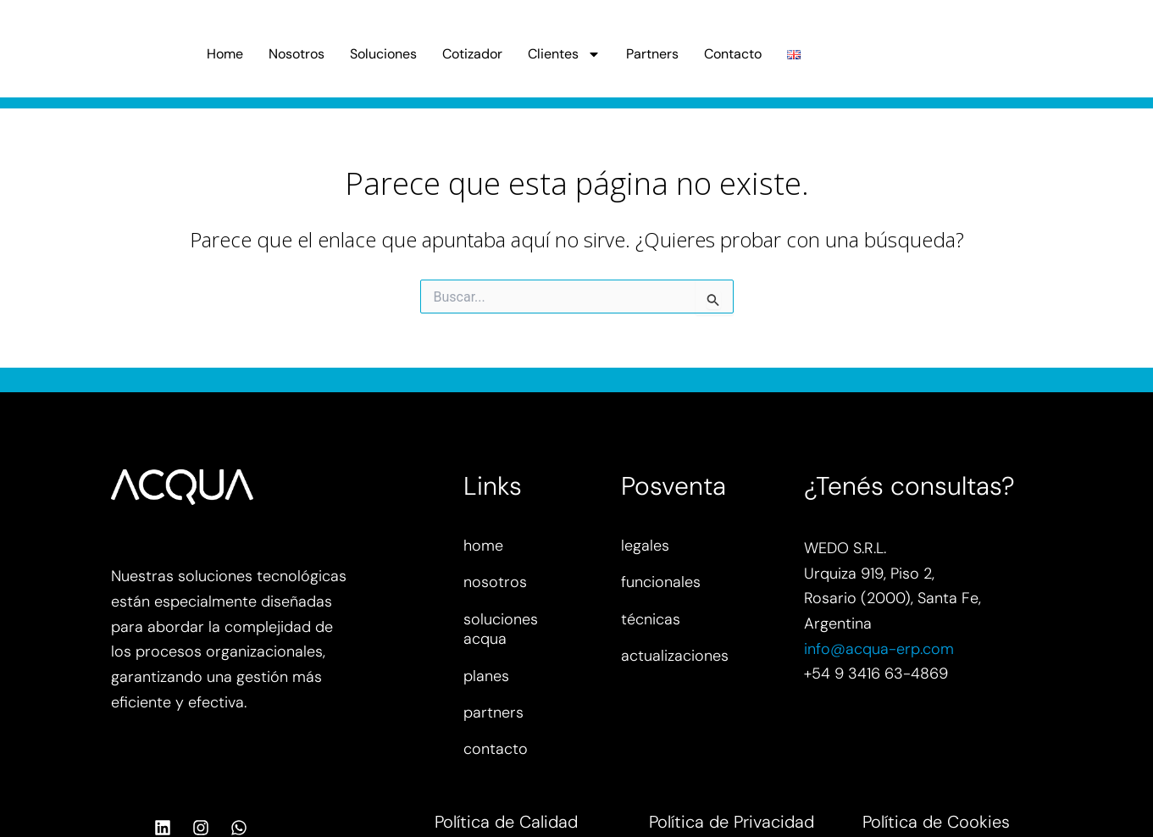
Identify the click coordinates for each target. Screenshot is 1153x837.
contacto (495, 749)
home (483, 545)
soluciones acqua (500, 629)
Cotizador (472, 54)
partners (493, 712)
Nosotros (296, 54)
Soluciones (383, 54)
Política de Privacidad (731, 822)
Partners (652, 54)
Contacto (733, 54)
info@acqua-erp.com (879, 649)
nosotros (495, 582)
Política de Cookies (936, 822)
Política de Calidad (506, 822)
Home (225, 54)
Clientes (564, 54)
